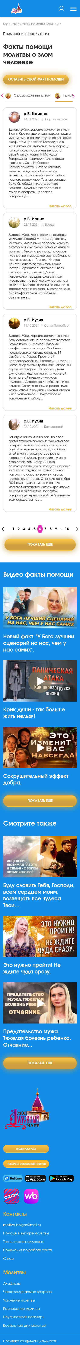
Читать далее (60, 206)
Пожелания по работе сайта (27, 1250)
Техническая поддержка (24, 1242)
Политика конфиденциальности (30, 1341)
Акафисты (11, 1283)
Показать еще (40, 544)
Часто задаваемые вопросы (27, 1292)
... (61, 529)
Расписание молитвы (21, 1308)
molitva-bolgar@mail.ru (22, 1225)
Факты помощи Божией (39, 24)
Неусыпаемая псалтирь (23, 1317)
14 (67, 529)
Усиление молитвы (19, 1300)
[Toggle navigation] (73, 9)
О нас (8, 1258)
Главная (10, 24)
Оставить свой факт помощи (36, 79)
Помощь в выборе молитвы (26, 1233)
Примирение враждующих (26, 34)
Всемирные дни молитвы (24, 1325)
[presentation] (2, 95)
